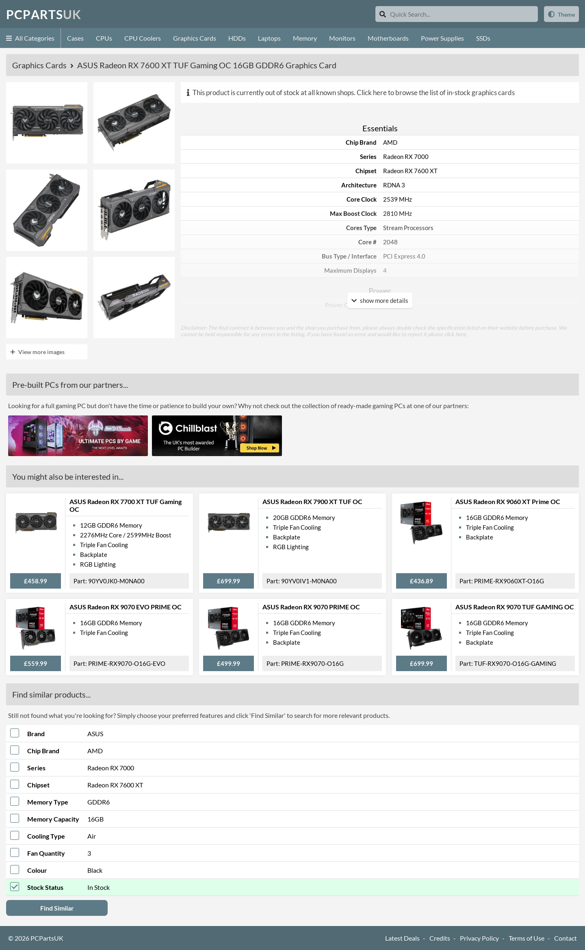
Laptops (269, 38)
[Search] (382, 14)
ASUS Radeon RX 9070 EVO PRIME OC (125, 607)
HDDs (237, 38)
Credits (439, 938)
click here (455, 334)
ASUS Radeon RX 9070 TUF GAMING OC (514, 607)
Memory (305, 38)
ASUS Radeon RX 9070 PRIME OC (311, 607)
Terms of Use (526, 938)
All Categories (30, 38)
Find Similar (57, 908)
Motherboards (388, 38)
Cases (75, 38)
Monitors (342, 38)
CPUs (104, 38)
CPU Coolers (142, 38)
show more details (379, 300)
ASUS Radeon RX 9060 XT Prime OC (507, 501)
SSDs (483, 38)
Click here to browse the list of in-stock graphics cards (436, 92)
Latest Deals (402, 938)
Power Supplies (442, 38)
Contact (565, 938)
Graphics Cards (194, 38)
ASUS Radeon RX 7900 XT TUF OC (312, 501)
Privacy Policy (479, 938)
